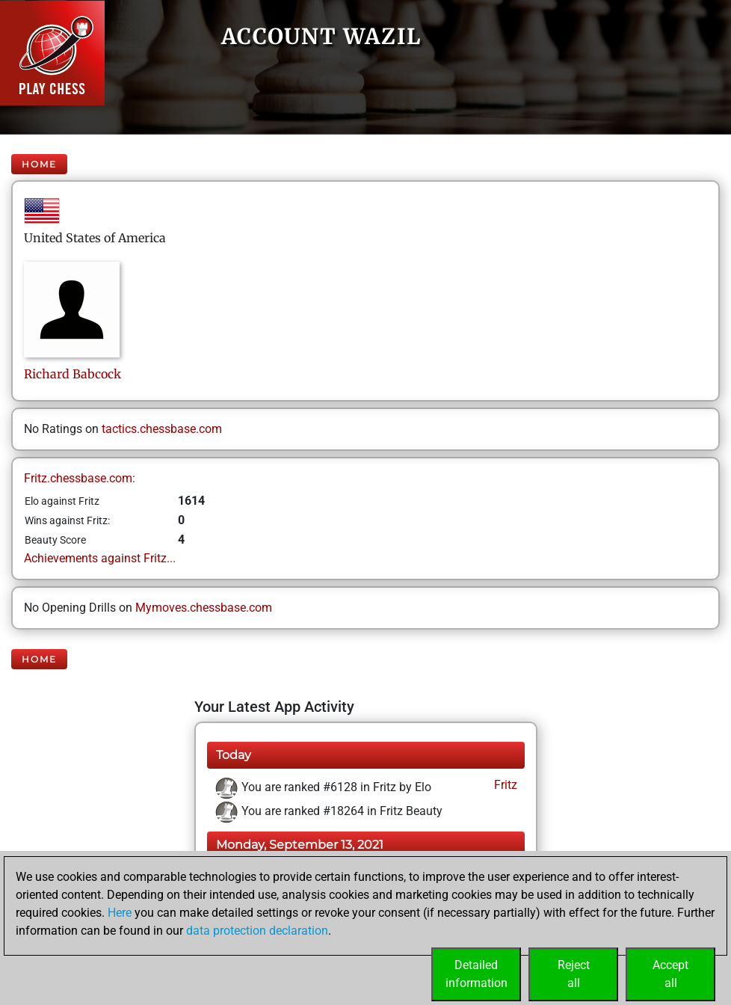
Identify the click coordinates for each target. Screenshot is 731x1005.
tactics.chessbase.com (162, 429)
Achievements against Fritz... (100, 558)
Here (120, 913)
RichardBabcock (72, 373)
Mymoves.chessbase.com (203, 607)
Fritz (504, 785)
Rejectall (574, 974)
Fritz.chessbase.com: (79, 478)
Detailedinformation (476, 974)
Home (39, 164)
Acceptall (670, 974)
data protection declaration (257, 930)
